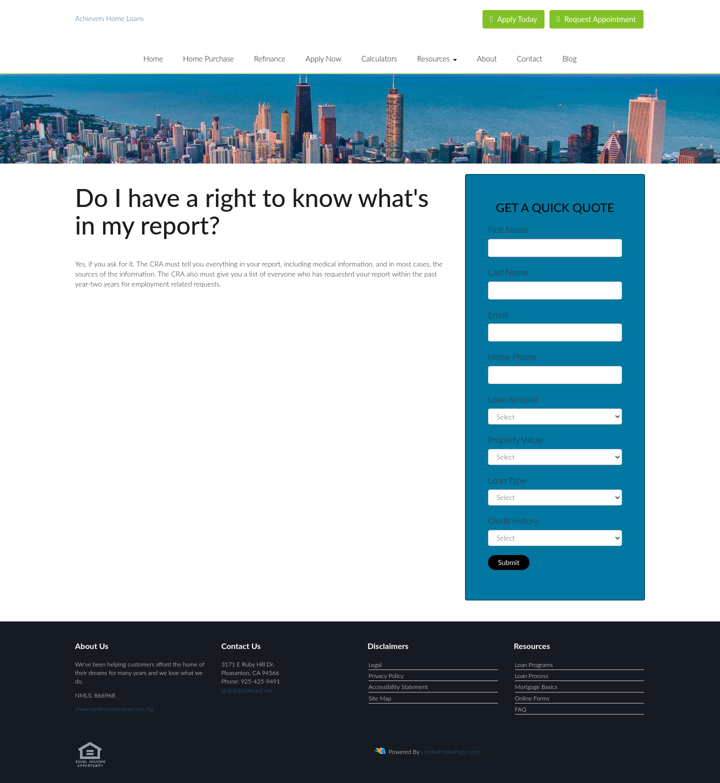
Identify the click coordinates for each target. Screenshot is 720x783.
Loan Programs (534, 664)
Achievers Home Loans (109, 18)
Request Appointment (596, 19)
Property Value (517, 440)
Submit (509, 562)
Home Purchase (208, 58)
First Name (510, 230)
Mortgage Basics (536, 686)
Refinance (270, 58)
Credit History (515, 521)
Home (153, 58)
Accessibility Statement (398, 686)
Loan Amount (515, 399)
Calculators (380, 58)
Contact (529, 58)
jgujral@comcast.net (247, 690)
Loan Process (531, 676)
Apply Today (514, 19)
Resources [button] (437, 58)
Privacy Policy (386, 676)
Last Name (510, 273)
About (487, 58)
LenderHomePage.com (450, 752)
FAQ (520, 709)
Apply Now (324, 58)
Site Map (380, 698)
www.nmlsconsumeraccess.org (114, 708)
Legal (375, 664)
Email (500, 315)
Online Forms (532, 698)
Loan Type (509, 481)
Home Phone (514, 357)
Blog (569, 58)
